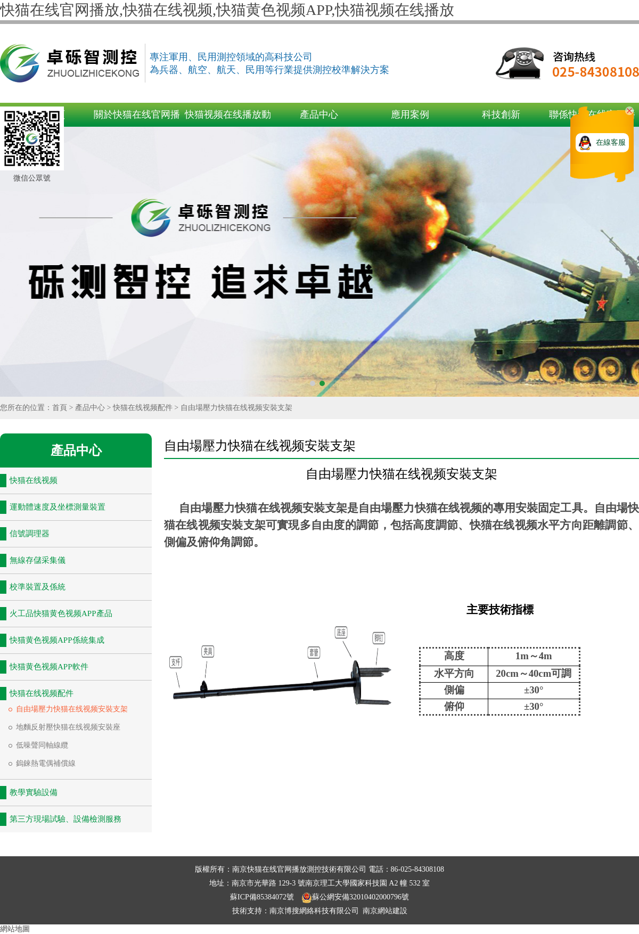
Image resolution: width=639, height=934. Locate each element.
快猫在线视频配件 (143, 408)
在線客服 (611, 142)
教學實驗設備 (34, 792)
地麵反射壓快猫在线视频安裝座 (68, 727)
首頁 (59, 408)
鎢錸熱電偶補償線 (46, 763)
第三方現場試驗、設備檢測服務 (65, 819)
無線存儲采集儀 (37, 560)
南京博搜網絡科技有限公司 (314, 911)
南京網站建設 (385, 911)
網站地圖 (15, 929)
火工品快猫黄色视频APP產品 (61, 613)
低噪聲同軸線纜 (42, 745)
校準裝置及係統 (37, 587)
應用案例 (410, 114)
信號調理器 (30, 533)
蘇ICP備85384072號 (263, 897)
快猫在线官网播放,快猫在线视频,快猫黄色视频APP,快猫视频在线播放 (227, 10)
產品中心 (319, 114)
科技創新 (501, 114)
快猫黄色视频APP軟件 (49, 666)
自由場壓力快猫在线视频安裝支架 (236, 408)
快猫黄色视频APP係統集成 (57, 640)
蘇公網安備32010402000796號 (355, 897)
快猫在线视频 (34, 480)
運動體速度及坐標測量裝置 (57, 507)
